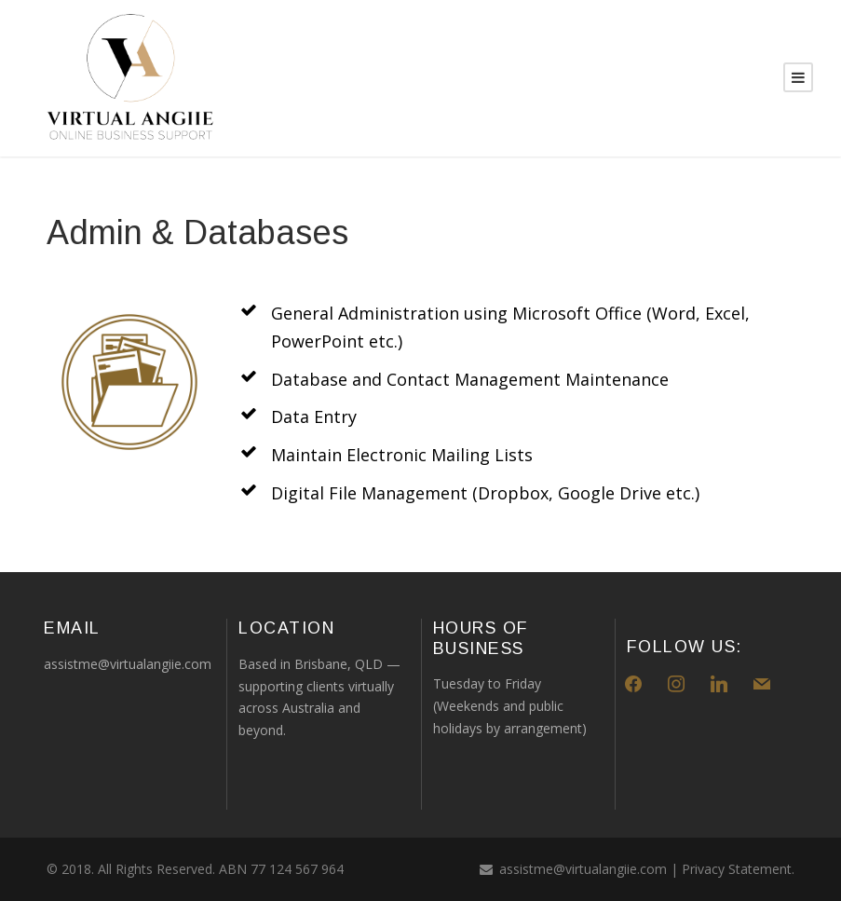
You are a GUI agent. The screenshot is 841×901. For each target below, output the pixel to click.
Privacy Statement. (738, 869)
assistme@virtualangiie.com (583, 869)
